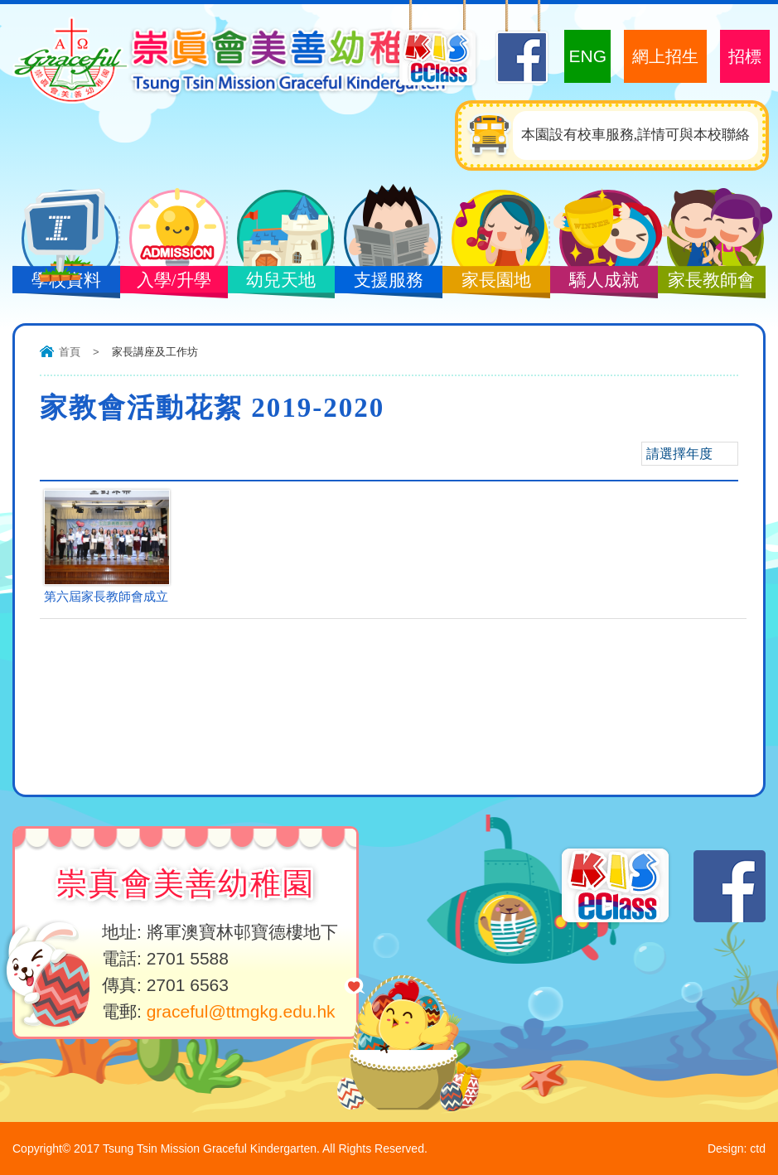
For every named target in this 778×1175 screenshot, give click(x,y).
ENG (587, 55)
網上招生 (665, 56)
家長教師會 (711, 281)
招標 (744, 56)
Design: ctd (737, 1148)
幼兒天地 (281, 281)
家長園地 (495, 281)
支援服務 (388, 281)
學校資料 (65, 281)
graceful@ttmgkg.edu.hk (241, 1011)
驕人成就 (603, 281)
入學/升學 (173, 281)
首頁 (69, 352)
